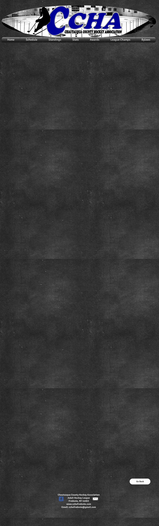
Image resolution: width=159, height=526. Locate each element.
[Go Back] (140, 481)
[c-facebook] (61, 498)
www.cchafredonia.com (78, 504)
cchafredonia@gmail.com (82, 507)
